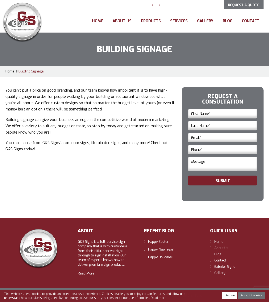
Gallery (205, 21)
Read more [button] (158, 298)
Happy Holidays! (160, 257)
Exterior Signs (224, 266)
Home (97, 21)
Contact (250, 21)
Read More (86, 273)
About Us (122, 21)
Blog (227, 21)
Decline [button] (230, 295)
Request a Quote (243, 5)
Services (179, 21)
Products (151, 21)
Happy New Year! (161, 249)
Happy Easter (158, 241)
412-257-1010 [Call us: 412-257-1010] (206, 4)
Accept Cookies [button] (251, 295)
